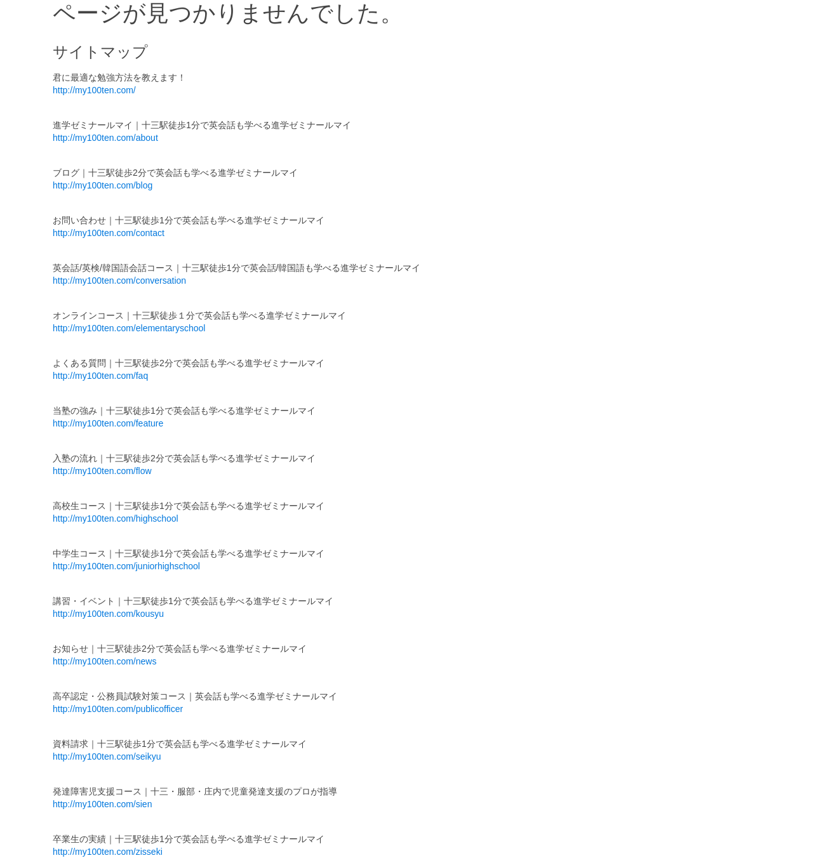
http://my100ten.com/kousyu (108, 614)
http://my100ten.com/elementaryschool (129, 328)
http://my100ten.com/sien (102, 804)
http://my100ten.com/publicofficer (118, 709)
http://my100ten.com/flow (102, 471)
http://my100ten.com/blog (102, 185)
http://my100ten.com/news (104, 661)
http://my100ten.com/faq (100, 376)
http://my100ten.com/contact (108, 233)
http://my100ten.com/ (94, 90)
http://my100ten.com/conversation (119, 280)
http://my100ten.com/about (105, 138)
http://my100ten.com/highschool (115, 518)
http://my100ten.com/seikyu (107, 756)
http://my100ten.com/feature (108, 423)
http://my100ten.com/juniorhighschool (126, 566)
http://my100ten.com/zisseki (108, 852)
